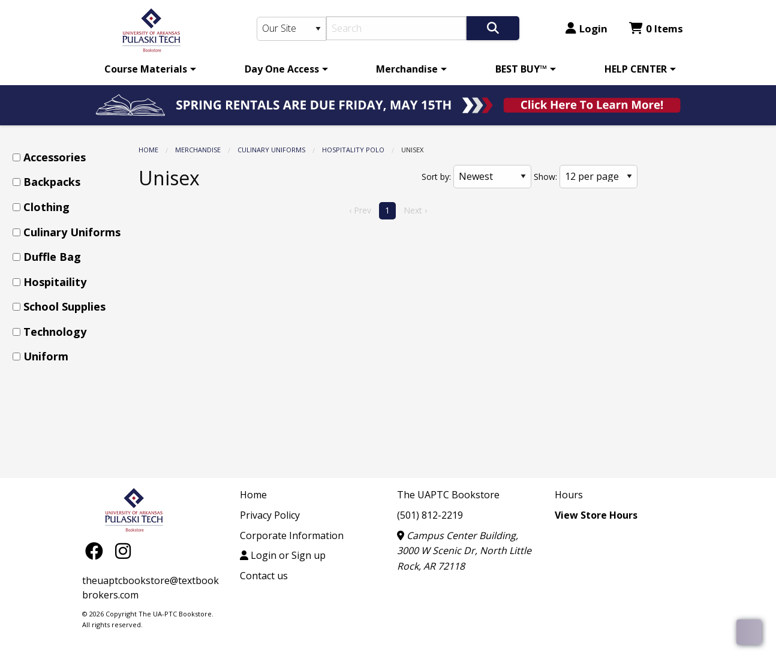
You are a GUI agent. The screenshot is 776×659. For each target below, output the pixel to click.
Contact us (264, 575)
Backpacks (51, 181)
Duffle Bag (52, 256)
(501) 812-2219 (430, 515)
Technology (54, 331)
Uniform (45, 356)
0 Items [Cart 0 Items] (656, 28)
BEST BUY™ (521, 69)
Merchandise (407, 69)
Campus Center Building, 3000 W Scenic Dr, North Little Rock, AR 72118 (464, 551)
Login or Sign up (283, 555)
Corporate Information (292, 535)
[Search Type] (291, 29)
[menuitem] (148, 69)
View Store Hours (596, 515)
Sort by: (436, 176)
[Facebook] (97, 550)
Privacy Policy (270, 515)
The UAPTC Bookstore (448, 494)
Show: (545, 176)
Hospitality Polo (353, 149)
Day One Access (282, 69)
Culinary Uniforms (271, 149)
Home (148, 149)
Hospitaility (54, 282)
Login (586, 28)
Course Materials (145, 69)
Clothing (46, 207)
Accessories (54, 157)
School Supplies (64, 306)
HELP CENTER (635, 69)
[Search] (396, 28)
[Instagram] (123, 550)
